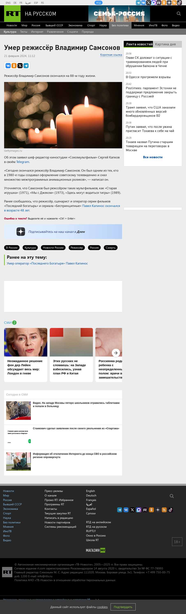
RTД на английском (98, 522)
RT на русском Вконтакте (143, 2)
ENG (8, 2)
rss (174, 2)
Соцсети (72, 31)
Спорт (91, 25)
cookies (102, 607)
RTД (98, 2)
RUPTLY (91, 531)
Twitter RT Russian (148, 2)
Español (91, 509)
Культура (10, 31)
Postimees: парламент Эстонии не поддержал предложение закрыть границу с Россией (151, 92)
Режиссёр (77, 247)
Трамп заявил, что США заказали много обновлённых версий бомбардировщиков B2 (150, 111)
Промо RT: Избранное (59, 500)
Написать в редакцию (59, 518)
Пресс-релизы (54, 491)
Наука (103, 25)
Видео (176, 25)
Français (91, 500)
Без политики (120, 25)
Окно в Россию (96, 535)
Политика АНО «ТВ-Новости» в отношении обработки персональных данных (64, 580)
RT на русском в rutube (158, 2)
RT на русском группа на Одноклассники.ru (164, 2)
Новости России (53, 247)
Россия (36, 25)
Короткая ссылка (111, 55)
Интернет (37, 31)
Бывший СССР (54, 25)
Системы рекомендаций (60, 527)
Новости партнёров (57, 522)
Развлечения (55, 31)
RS (42, 2)
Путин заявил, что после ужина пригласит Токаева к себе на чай (150, 128)
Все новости (153, 157)
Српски (91, 513)
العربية (28, 2)
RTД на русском (96, 527)
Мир (24, 25)
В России (11, 247)
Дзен (81, 231)
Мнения (139, 25)
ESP (36, 2)
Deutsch (91, 495)
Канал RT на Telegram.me (138, 2)
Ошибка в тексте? (15, 218)
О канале (51, 495)
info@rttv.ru (44, 576)
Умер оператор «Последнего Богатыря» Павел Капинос (47, 263)
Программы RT (54, 504)
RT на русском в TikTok (179, 2)
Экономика (75, 25)
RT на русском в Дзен (169, 2)
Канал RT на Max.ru (153, 2)
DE (15, 2)
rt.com (41, 568)
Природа (88, 31)
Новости (12, 25)
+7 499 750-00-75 (158, 572)
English (90, 491)
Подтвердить (123, 607)
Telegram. (23, 161)
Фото (165, 25)
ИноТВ (153, 25)
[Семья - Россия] (119, 13)
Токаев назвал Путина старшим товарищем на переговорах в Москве (149, 146)
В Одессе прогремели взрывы (148, 77)
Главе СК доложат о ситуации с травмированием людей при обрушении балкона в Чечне (149, 61)
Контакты (51, 509)
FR (21, 2)
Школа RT (92, 540)
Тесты (23, 31)
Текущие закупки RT (58, 513)
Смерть (111, 247)
